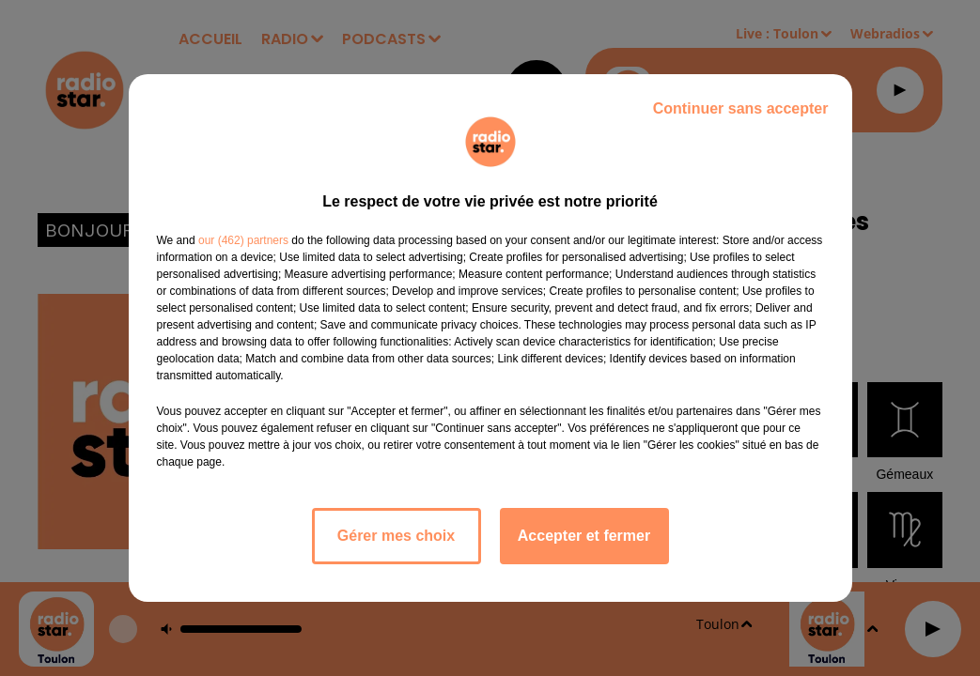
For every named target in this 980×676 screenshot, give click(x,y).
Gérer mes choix (396, 536)
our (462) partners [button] (243, 240)
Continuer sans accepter (741, 108)
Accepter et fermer (584, 536)
